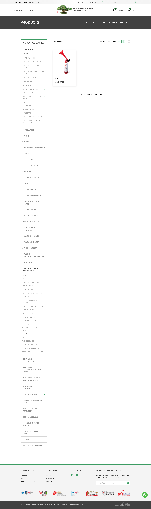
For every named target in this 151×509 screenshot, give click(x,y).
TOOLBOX (26, 439)
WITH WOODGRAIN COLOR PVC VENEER (34, 72)
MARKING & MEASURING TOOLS (32, 401)
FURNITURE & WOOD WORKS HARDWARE (33, 378)
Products (31, 10)
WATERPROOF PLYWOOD (33, 89)
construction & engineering (112, 22)
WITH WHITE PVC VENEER (32, 62)
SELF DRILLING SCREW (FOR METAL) (31, 329)
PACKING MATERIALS (33, 177)
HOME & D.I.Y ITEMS (33, 394)
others (127, 22)
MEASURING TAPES (28, 313)
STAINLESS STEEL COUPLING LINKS (33, 352)
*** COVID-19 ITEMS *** (32, 445)
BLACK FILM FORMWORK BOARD (33, 117)
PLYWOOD (33, 53)
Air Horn (59, 82)
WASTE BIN (27, 172)
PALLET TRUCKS (27, 289)
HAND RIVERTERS (28, 310)
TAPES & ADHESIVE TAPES (30, 348)
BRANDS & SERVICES (30, 236)
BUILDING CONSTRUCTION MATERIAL (33, 254)
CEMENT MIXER (27, 286)
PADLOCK (25, 324)
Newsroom (81, 2)
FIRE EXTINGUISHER (33, 221)
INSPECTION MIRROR (29, 320)
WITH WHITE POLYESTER (32, 77)
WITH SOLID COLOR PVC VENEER (32, 66)
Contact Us (93, 2)
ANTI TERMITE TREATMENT (33, 148)
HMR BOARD (26, 113)
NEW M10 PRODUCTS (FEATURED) (33, 409)
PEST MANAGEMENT (30, 210)
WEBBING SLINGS (28, 341)
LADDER (33, 153)
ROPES (24, 275)
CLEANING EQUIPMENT (31, 196)
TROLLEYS (25, 297)
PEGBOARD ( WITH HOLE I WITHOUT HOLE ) (31, 121)
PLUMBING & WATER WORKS (33, 423)
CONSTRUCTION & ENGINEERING (33, 269)
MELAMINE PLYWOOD (29, 109)
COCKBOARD (26, 106)
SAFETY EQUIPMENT (33, 165)
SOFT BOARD (26, 102)
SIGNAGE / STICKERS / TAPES (33, 432)
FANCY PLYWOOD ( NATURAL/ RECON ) (33, 97)
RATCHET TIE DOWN (29, 317)
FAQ (22, 478)
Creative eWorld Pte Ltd (76, 505)
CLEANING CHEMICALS (31, 190)
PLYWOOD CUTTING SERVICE (30, 203)
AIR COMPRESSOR (33, 247)
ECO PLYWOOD (33, 129)
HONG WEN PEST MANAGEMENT (29, 229)
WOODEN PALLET (29, 142)
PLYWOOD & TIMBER (30, 242)
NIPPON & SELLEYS (33, 416)
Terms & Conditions (28, 481)
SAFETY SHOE (33, 159)
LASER (24, 279)
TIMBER (33, 135)
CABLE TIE (25, 337)
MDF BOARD (33, 85)
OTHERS (25, 334)
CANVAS (25, 184)
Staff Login (49, 481)
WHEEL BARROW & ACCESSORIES (33, 293)
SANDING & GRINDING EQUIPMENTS (29, 301)
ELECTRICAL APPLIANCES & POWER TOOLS (33, 369)
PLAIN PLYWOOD (29, 58)
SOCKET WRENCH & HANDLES (32, 282)
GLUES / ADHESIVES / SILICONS (33, 386)
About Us (18, 10)
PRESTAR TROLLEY (30, 216)
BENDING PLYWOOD (29, 93)
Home (87, 22)
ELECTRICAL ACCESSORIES (33, 359)
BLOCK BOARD (33, 81)
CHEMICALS (33, 262)
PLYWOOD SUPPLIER (33, 49)
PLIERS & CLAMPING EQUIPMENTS (33, 306)
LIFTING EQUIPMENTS (29, 344)
